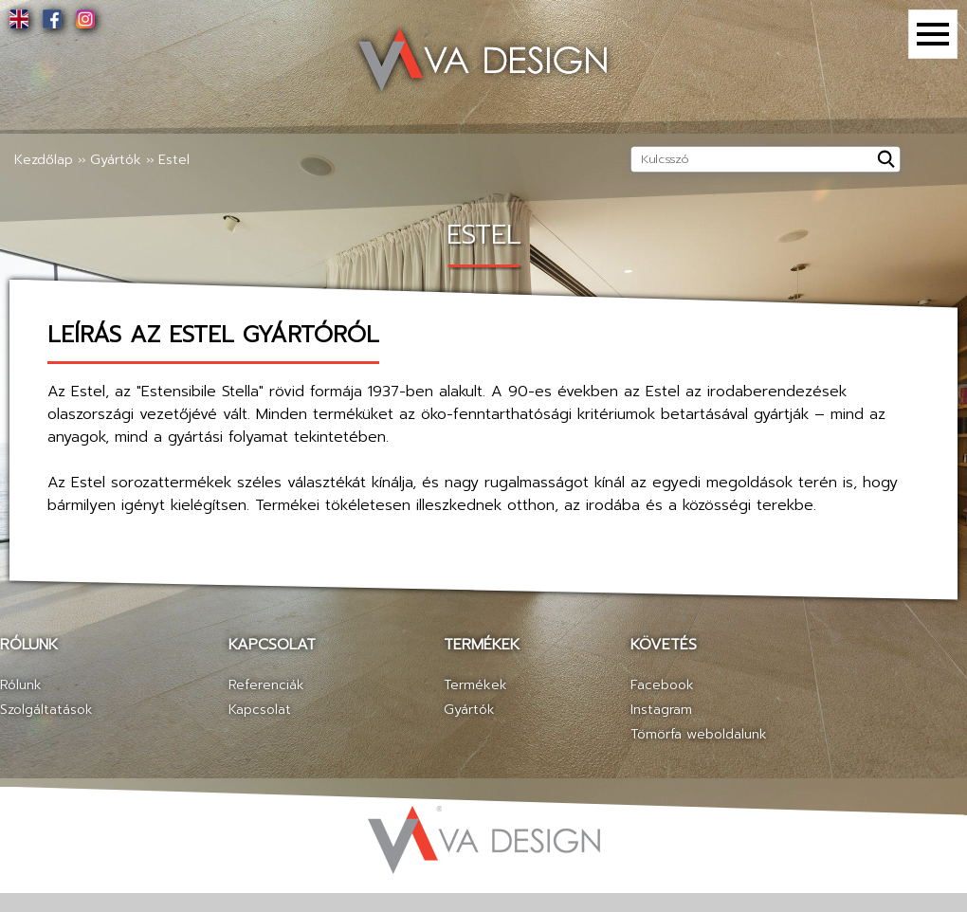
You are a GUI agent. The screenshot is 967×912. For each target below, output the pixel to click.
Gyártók (115, 160)
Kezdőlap (43, 160)
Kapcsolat (259, 710)
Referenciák (266, 685)
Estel (174, 160)
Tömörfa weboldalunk (698, 734)
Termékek (475, 685)
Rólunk (21, 685)
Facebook (662, 685)
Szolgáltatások (46, 710)
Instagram (661, 710)
